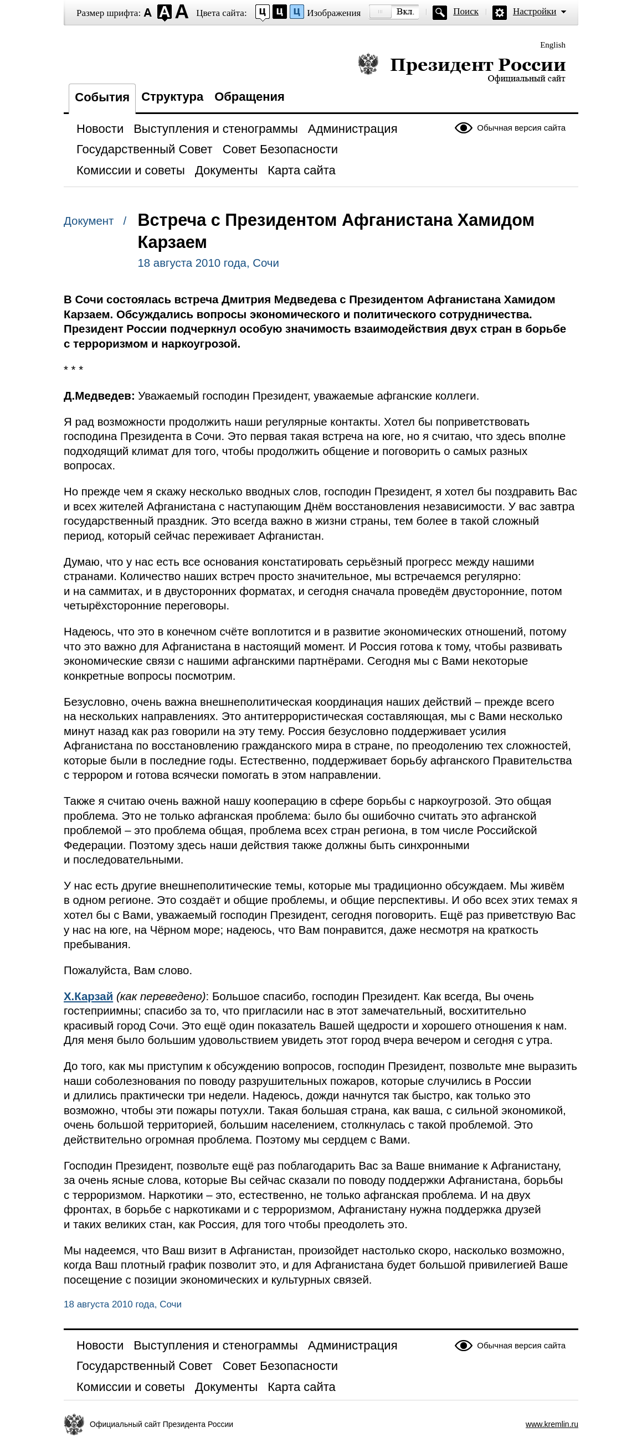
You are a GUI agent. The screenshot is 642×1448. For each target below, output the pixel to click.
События (102, 97)
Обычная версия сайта (521, 127)
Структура (172, 97)
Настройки (534, 11)
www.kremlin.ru (552, 1424)
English (553, 44)
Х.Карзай (88, 996)
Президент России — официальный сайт (462, 68)
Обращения (249, 97)
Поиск (466, 11)
